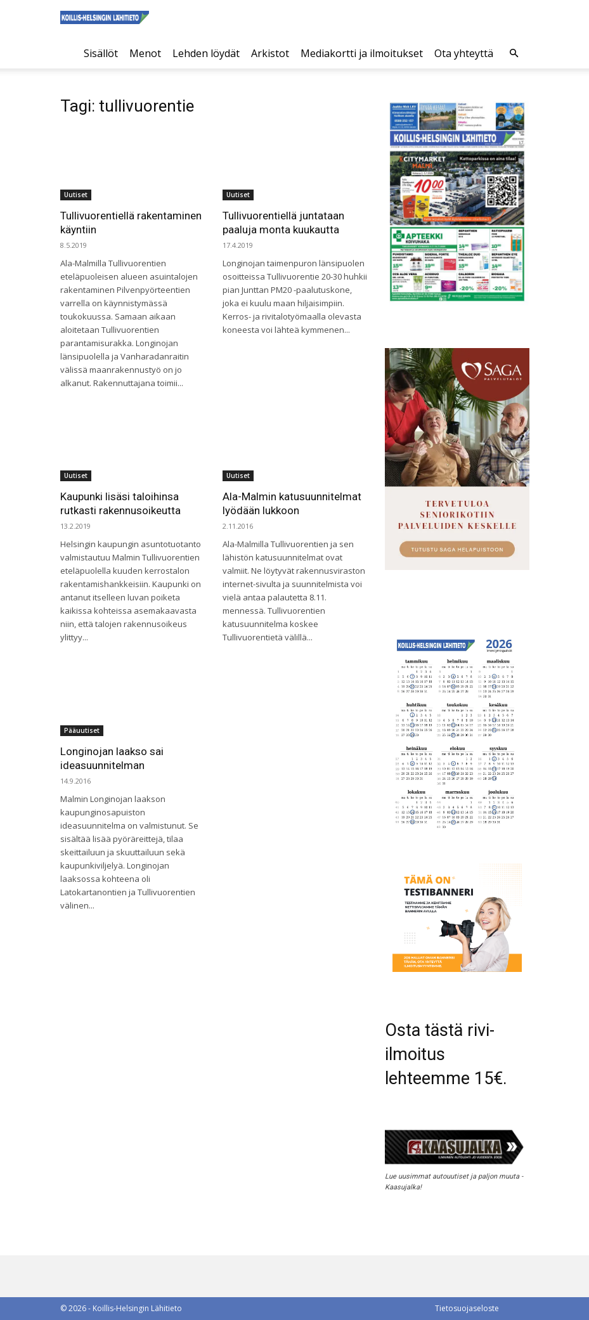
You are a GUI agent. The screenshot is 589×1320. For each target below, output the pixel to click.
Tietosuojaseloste (467, 1308)
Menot (145, 53)
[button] (514, 54)
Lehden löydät (206, 53)
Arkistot (270, 53)
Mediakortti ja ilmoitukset (362, 53)
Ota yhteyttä (463, 53)
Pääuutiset (82, 730)
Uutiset (75, 194)
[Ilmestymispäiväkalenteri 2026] (457, 833)
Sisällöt (101, 53)
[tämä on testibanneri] (457, 968)
